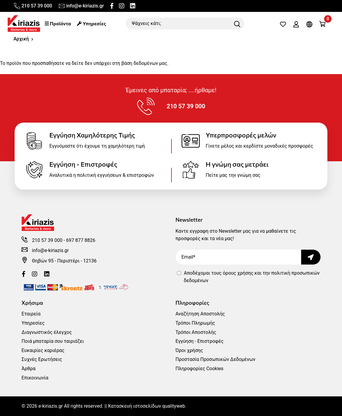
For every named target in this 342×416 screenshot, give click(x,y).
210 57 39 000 (32, 6)
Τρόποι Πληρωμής (195, 323)
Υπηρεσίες (91, 23)
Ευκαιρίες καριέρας (42, 350)
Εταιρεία (30, 314)
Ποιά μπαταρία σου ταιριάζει (52, 341)
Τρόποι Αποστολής (196, 332)
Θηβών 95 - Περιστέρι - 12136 (64, 261)
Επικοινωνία (34, 378)
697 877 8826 (80, 240)
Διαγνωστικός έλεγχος (46, 332)
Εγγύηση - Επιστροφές (200, 341)
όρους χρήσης (238, 273)
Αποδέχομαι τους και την (252, 277)
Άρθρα (28, 368)
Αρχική (21, 39)
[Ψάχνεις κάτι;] (185, 23)
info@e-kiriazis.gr (81, 6)
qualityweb (173, 406)
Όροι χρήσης (189, 350)
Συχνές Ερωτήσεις (41, 359)
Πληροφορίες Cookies (200, 368)
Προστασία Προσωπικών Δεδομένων (216, 359)
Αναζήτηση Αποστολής (200, 314)
